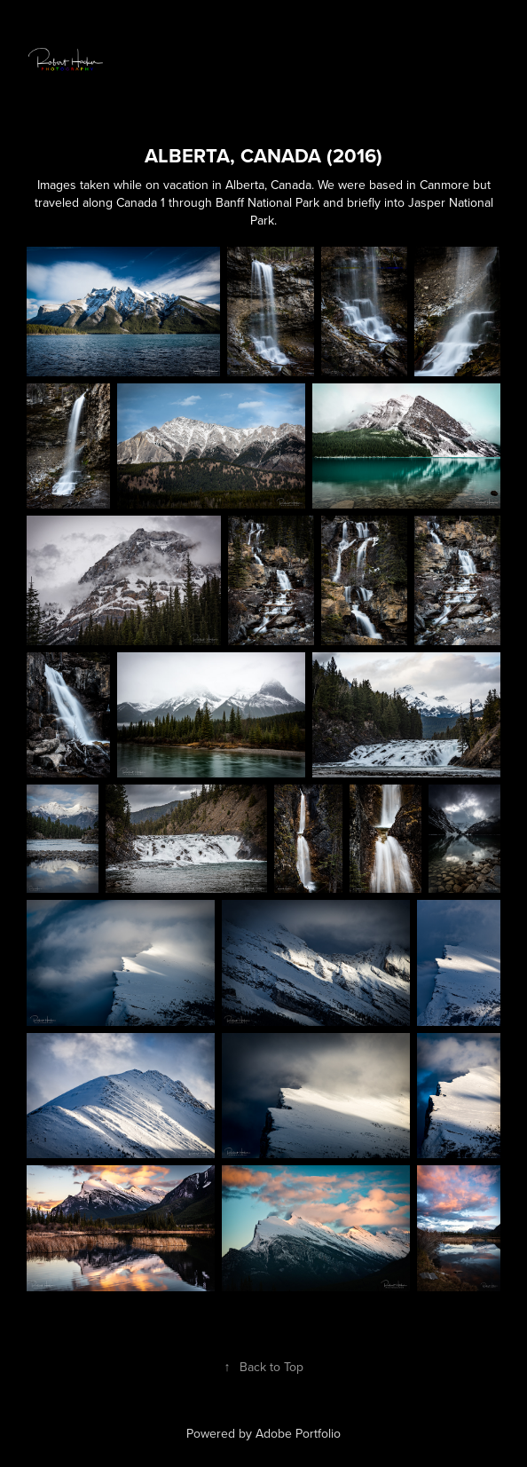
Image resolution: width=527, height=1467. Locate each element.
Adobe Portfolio (298, 1433)
